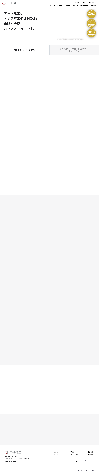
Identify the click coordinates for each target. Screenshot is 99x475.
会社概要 (75, 6)
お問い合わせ (91, 2)
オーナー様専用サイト (78, 2)
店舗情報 (67, 6)
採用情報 (93, 6)
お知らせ (52, 6)
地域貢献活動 (84, 6)
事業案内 (60, 6)
